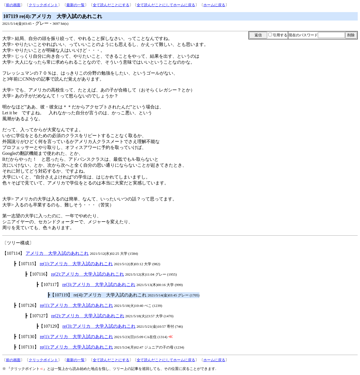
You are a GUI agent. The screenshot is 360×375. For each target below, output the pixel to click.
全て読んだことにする (111, 5)
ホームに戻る (214, 5)
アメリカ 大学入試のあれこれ (57, 253)
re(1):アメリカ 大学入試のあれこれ (76, 263)
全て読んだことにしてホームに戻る (166, 5)
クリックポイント (43, 5)
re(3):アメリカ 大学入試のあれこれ (98, 284)
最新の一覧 (75, 5)
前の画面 (13, 5)
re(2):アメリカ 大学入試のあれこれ (87, 274)
